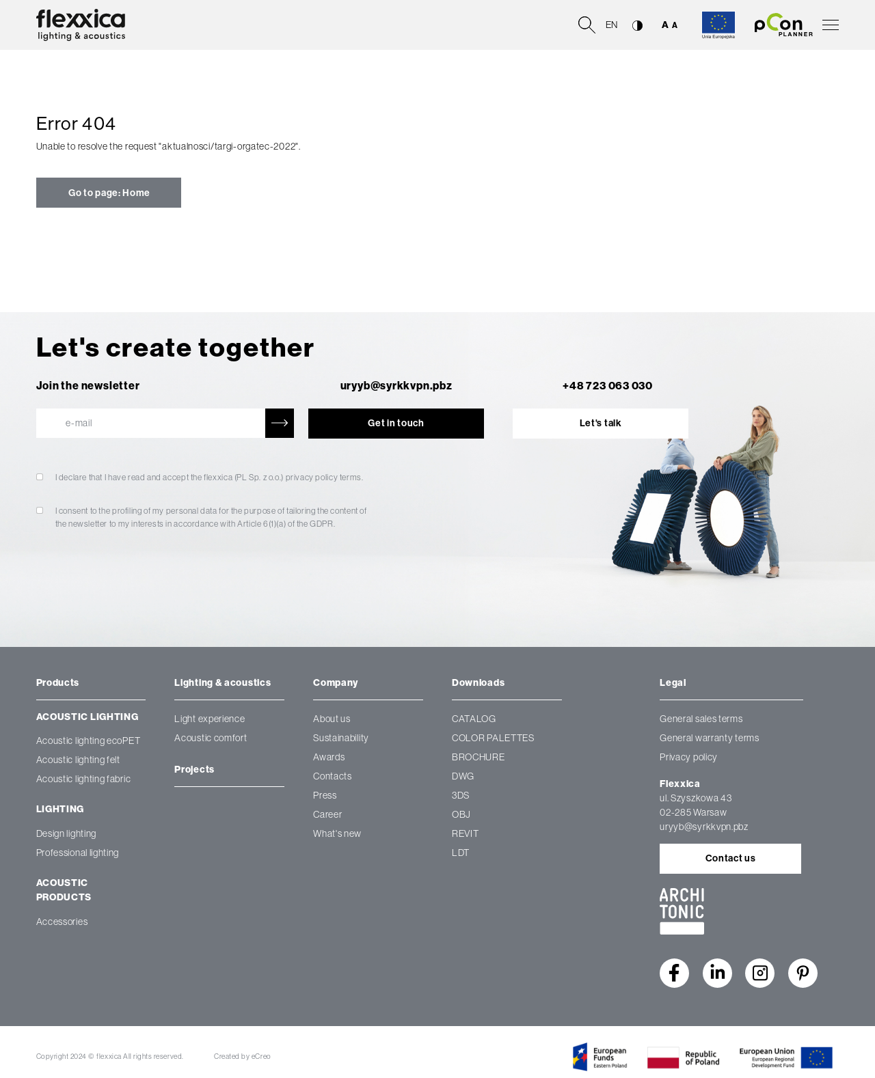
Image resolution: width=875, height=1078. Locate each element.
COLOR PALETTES (493, 737)
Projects (194, 769)
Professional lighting (78, 851)
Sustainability (341, 737)
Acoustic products (64, 890)
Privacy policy (689, 756)
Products (58, 683)
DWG (463, 776)
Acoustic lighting (87, 717)
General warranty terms (709, 737)
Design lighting (66, 832)
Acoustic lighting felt (78, 759)
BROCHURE (478, 756)
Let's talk (601, 423)
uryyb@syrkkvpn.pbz (396, 385)
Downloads (478, 683)
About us (332, 718)
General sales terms (701, 718)
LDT (461, 852)
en (612, 24)
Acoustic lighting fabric (83, 778)
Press (325, 795)
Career (327, 814)
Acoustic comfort (210, 737)
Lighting (60, 809)
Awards (329, 756)
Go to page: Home (108, 193)
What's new (337, 833)
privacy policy (312, 477)
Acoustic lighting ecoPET (88, 739)
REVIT (465, 833)
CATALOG (474, 718)
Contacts (332, 776)
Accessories (62, 920)
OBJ (461, 814)
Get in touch (396, 423)
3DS (461, 795)
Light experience (209, 718)
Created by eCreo (242, 1056)
